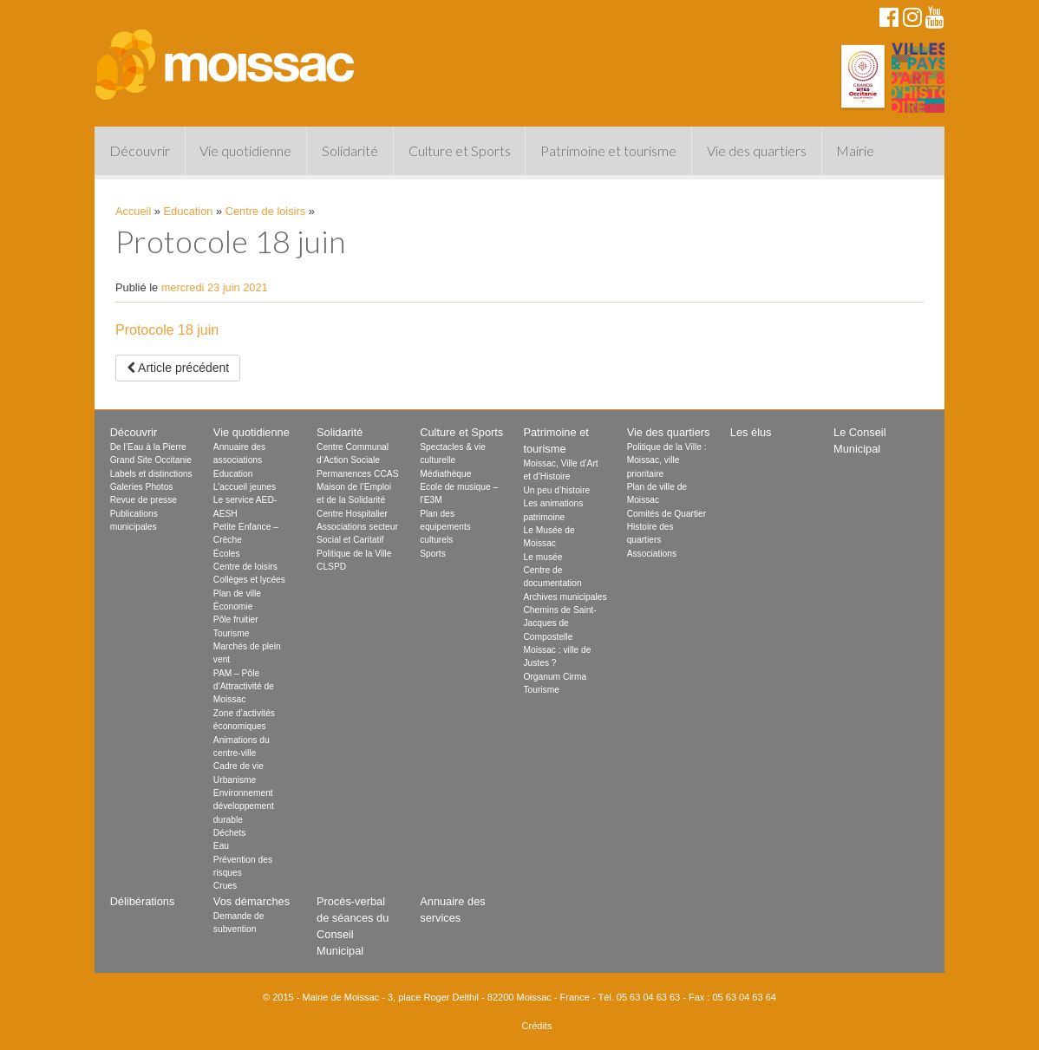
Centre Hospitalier (352, 513)
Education (188, 211)
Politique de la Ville (354, 553)
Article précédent (178, 368)
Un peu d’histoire (556, 490)
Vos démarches (251, 901)
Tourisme (231, 633)
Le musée (542, 557)
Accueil (133, 211)
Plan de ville (237, 593)
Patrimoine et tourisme (608, 150)
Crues (225, 885)
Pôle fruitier (235, 619)
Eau (221, 846)
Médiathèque (445, 474)
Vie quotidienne (245, 150)
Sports (433, 553)
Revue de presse (143, 500)
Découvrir (139, 150)
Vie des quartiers (757, 150)
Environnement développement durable (243, 806)
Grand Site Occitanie (151, 460)
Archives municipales (564, 597)
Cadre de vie (238, 766)
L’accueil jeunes (244, 487)
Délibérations (142, 901)
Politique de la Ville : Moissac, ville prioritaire (667, 460)
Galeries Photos (141, 487)
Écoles (226, 553)
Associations (651, 553)
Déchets (229, 833)
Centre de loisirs (265, 211)
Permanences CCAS (357, 474)
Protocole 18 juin (167, 330)
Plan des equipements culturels (445, 527)
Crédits (537, 1026)
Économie (233, 606)
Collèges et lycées (249, 579)
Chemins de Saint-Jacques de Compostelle (559, 623)
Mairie (855, 150)
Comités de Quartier (667, 513)
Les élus (751, 432)
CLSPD (331, 566)
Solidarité (350, 150)
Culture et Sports (459, 150)
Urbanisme (234, 780)
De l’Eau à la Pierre (148, 447)
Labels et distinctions (151, 474)
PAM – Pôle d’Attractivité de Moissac (243, 686)
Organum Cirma (554, 677)
